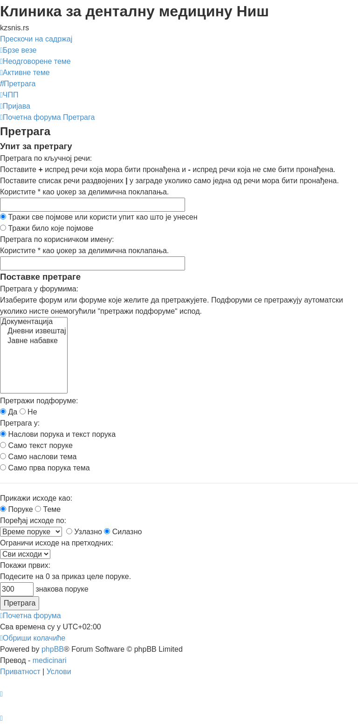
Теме (48, 509)
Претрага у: (20, 423)
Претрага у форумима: (39, 289)
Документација (33, 322)
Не (28, 412)
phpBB (52, 649)
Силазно (123, 532)
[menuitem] (35, 61)
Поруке (16, 509)
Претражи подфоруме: (39, 401)
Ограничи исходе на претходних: (56, 543)
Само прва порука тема (45, 468)
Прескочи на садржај (36, 39)
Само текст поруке (36, 445)
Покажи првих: (25, 565)
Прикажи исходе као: (36, 498)
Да (8, 412)
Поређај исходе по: (33, 520)
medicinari (50, 660)
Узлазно (84, 532)
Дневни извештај (33, 331)
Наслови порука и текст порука (58, 434)
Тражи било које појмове (46, 228)
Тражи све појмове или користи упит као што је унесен (99, 217)
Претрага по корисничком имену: (57, 239)
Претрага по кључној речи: (46, 158)
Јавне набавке (33, 341)
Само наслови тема (38, 457)
